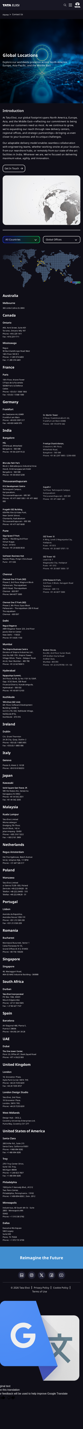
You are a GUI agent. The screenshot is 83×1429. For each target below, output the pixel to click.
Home (6, 14)
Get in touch (12, 168)
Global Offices (54, 239)
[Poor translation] (11, 1398)
